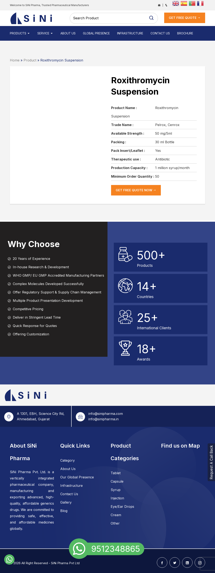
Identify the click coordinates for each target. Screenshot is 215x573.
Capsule (117, 481)
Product (30, 60)
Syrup (116, 490)
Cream (116, 515)
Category (67, 460)
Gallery (66, 502)
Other (115, 523)
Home (15, 60)
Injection (117, 498)
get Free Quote (185, 18)
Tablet (116, 473)
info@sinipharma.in (103, 419)
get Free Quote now (136, 190)
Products (20, 33)
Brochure (185, 33)
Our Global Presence (77, 477)
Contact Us (160, 33)
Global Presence (96, 33)
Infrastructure (130, 33)
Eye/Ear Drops (122, 506)
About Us (68, 33)
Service (45, 33)
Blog (63, 511)
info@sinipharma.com (105, 414)
